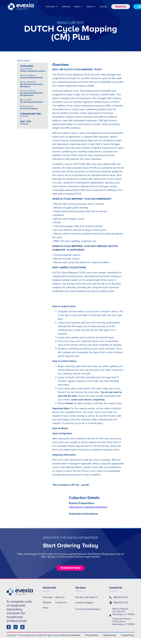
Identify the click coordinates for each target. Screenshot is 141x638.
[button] (52, 8)
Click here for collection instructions (88, 506)
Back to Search (23, 60)
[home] (21, 6)
